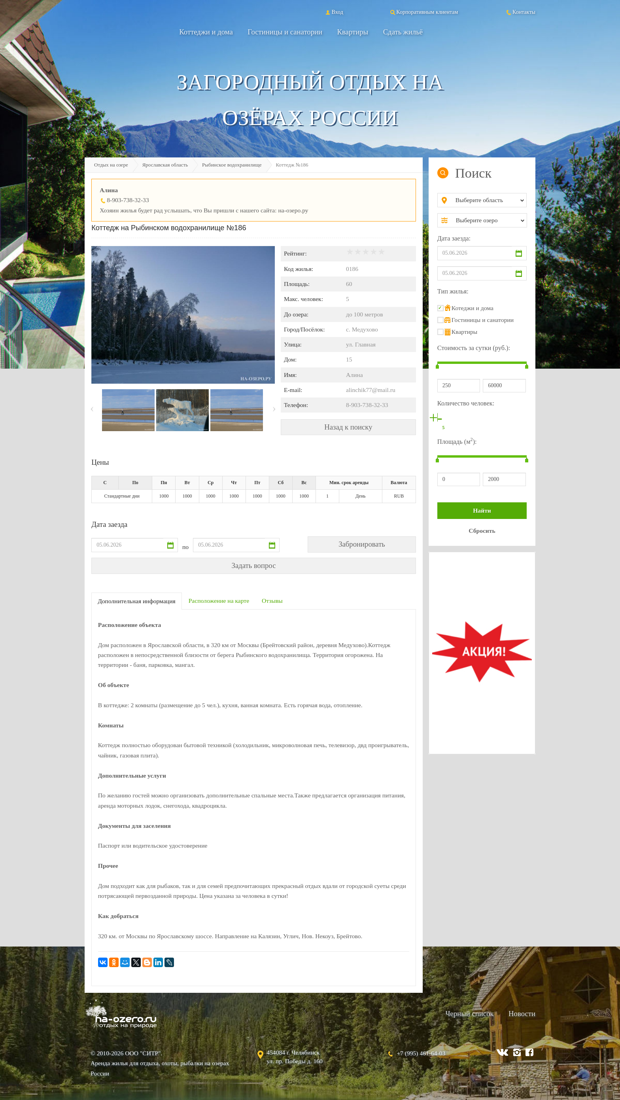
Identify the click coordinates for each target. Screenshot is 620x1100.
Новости (521, 1013)
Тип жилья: (453, 291)
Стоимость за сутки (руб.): (473, 348)
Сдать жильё (403, 32)
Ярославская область (165, 165)
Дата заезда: (454, 238)
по (185, 546)
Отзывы (272, 600)
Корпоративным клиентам (423, 12)
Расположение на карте (219, 600)
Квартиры (353, 32)
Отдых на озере (111, 165)
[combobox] (488, 200)
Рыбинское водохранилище (231, 165)
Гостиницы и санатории (285, 32)
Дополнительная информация (137, 601)
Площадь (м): (457, 441)
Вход (333, 12)
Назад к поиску (348, 427)
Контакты (520, 12)
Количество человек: (465, 403)
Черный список (469, 1013)
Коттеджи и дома (206, 32)
